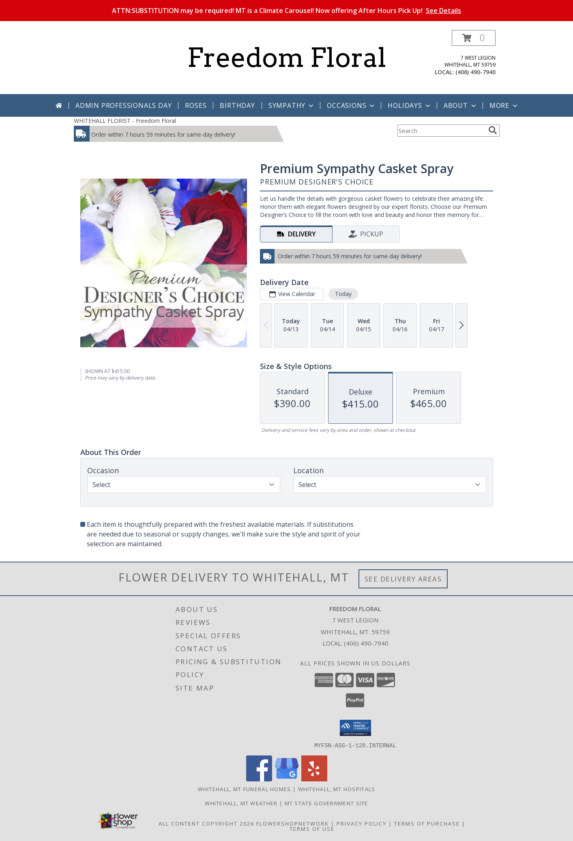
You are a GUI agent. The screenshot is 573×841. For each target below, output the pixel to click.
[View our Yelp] (314, 779)
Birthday (237, 105)
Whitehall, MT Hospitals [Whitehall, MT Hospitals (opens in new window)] (337, 788)
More (504, 105)
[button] (474, 38)
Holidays (409, 105)
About (461, 105)
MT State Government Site (326, 803)
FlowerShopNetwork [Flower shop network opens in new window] (292, 823)
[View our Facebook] (259, 779)
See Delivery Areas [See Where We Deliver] (403, 579)
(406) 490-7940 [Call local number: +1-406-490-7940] (475, 72)
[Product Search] (441, 130)
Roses (195, 105)
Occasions (351, 105)
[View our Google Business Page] (287, 779)
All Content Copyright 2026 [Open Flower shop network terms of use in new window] (206, 823)
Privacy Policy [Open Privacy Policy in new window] (361, 823)
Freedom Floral (286, 57)
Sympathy (291, 105)
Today (343, 294)
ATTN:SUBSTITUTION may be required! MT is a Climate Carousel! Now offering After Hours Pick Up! (286, 10)
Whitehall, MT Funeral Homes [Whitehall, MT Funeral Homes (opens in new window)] (244, 788)
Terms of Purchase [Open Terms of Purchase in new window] (427, 823)
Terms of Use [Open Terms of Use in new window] (312, 828)
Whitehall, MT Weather (241, 803)
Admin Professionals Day (123, 105)
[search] (492, 130)
